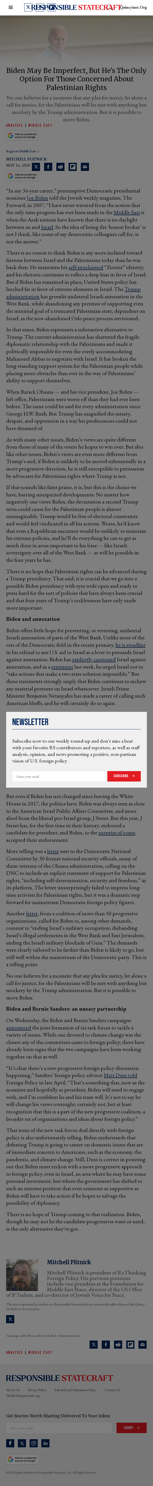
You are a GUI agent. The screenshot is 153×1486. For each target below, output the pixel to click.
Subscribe (121, 776)
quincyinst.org (133, 7)
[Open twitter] (28, 7)
